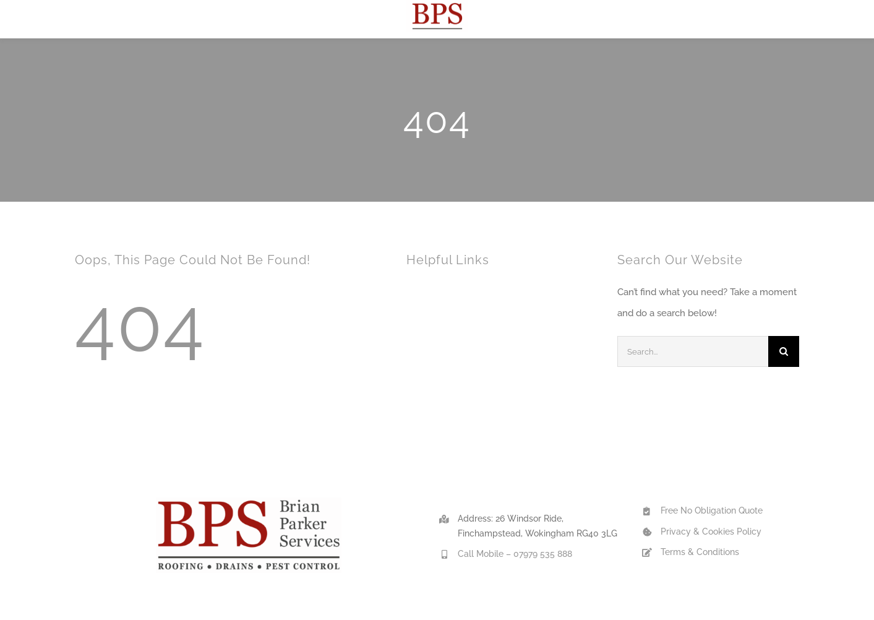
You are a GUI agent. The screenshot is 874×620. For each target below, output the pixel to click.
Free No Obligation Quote (712, 510)
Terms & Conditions (700, 552)
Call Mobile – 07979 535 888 (515, 554)
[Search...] (692, 351)
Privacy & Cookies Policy (711, 531)
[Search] (783, 351)
